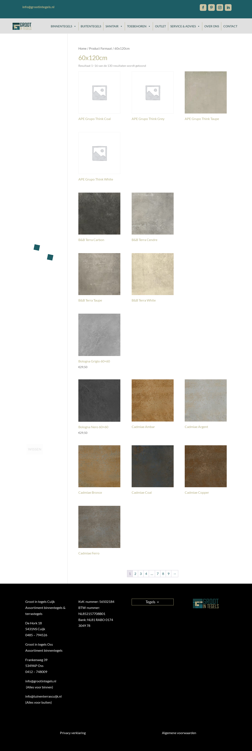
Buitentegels (91, 26)
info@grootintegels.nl (38, 13)
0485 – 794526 (36, 635)
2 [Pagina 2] (135, 574)
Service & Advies (185, 26)
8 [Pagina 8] (163, 574)
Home (82, 48)
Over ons (211, 26)
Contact (230, 26)
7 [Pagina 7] (158, 574)
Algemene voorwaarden (179, 733)
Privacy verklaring (73, 733)
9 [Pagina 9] (168, 574)
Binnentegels (63, 26)
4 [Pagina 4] (146, 574)
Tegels (150, 601)
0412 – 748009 (36, 672)
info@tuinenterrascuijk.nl (43, 696)
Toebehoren (139, 26)
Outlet (160, 26)
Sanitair (114, 26)
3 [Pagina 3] (141, 574)
